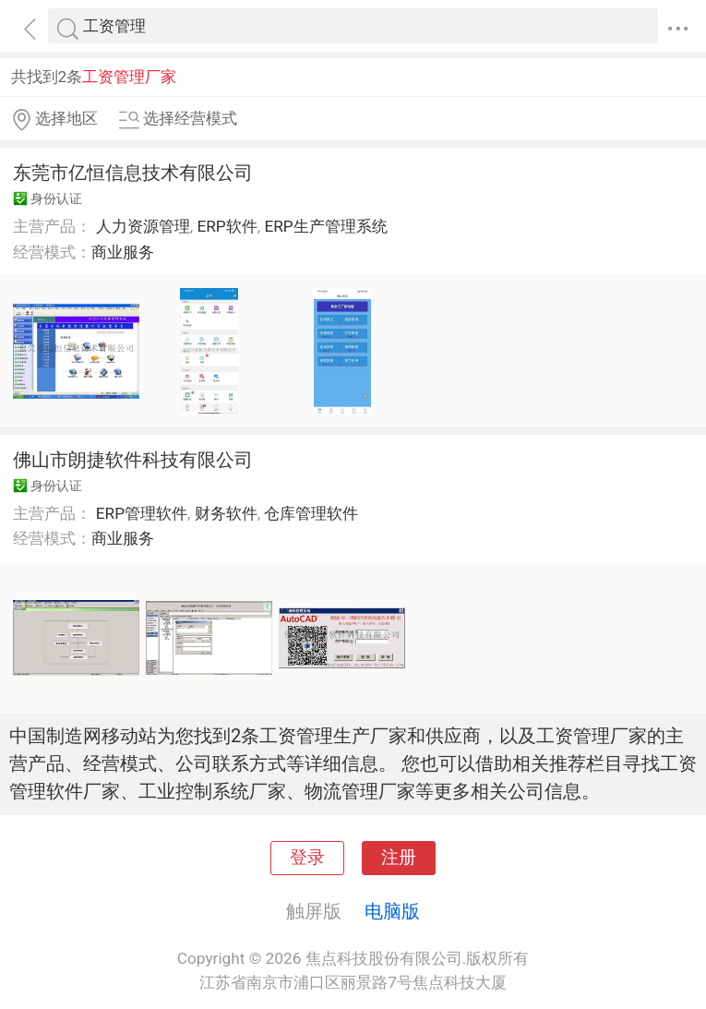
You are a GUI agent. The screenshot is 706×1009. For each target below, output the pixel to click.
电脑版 (392, 911)
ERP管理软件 (141, 513)
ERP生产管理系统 (325, 226)
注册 (398, 857)
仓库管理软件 (311, 513)
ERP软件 (227, 226)
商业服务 (122, 252)
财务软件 (226, 513)
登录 (307, 857)
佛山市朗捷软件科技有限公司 (133, 460)
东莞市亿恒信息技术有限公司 (133, 173)
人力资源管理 (143, 226)
